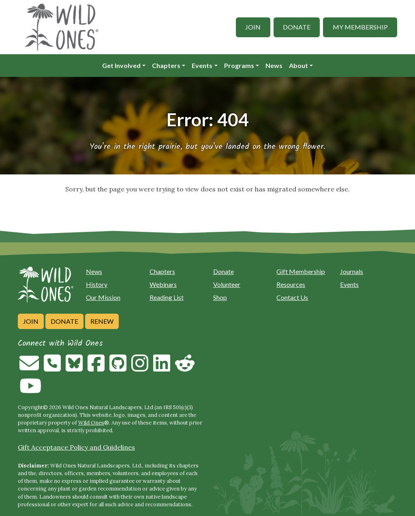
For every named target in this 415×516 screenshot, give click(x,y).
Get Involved (121, 65)
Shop (220, 297)
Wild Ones (91, 422)
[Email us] (29, 368)
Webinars (163, 284)
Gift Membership (300, 271)
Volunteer (226, 284)
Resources (290, 284)
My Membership (360, 27)
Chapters (166, 65)
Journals (351, 271)
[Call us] (52, 368)
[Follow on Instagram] (140, 368)
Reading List (167, 297)
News (273, 65)
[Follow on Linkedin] (162, 368)
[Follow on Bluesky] (74, 368)
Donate (296, 27)
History (96, 284)
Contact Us (292, 297)
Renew (101, 321)
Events (202, 65)
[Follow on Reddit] (184, 368)
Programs (239, 65)
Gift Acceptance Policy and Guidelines (76, 447)
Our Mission (103, 297)
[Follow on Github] (118, 368)
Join (253, 27)
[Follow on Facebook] (96, 368)
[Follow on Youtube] (30, 390)
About (298, 65)
